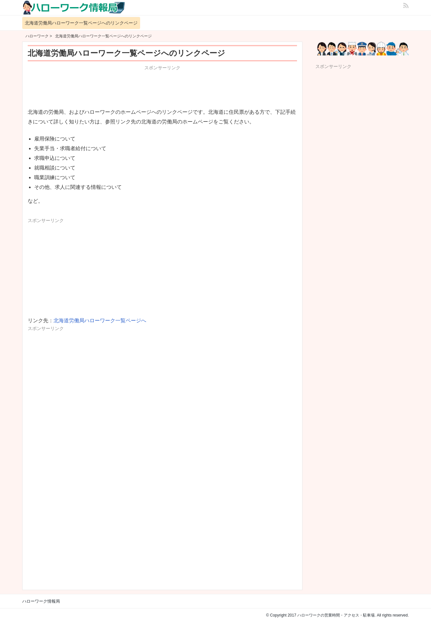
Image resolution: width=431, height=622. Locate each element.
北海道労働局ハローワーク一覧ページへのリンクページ (81, 22)
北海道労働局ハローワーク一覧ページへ (99, 320)
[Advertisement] (162, 88)
